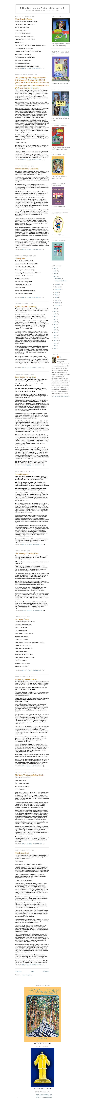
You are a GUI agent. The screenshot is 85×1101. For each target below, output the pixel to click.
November (58, 284)
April (56, 297)
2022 (55, 308)
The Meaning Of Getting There (26, 553)
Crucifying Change (22, 619)
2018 (55, 319)
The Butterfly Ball (44, 1095)
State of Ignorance (22, 474)
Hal (60, 357)
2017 (55, 322)
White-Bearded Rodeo (23, 19)
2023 (55, 276)
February (58, 302)
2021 (55, 311)
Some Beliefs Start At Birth (25, 377)
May (56, 294)
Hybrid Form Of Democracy (25, 307)
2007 (55, 348)
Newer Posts (18, 971)
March (57, 300)
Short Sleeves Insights (42, 7)
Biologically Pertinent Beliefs (26, 679)
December (58, 278)
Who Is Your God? (22, 853)
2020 (55, 314)
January (57, 305)
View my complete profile (60, 396)
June (56, 292)
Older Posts (46, 971)
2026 (55, 268)
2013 (55, 332)
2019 (55, 316)
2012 (55, 335)
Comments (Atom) (27, 975)
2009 (55, 343)
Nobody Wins (20, 258)
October (57, 287)
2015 (55, 327)
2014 (55, 330)
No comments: (37, 68)
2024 (55, 273)
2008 (55, 345)
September (58, 289)
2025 (55, 271)
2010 (55, 340)
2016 (55, 324)
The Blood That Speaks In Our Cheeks (29, 775)
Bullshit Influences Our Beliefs (26, 169)
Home (32, 971)
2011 (55, 337)
